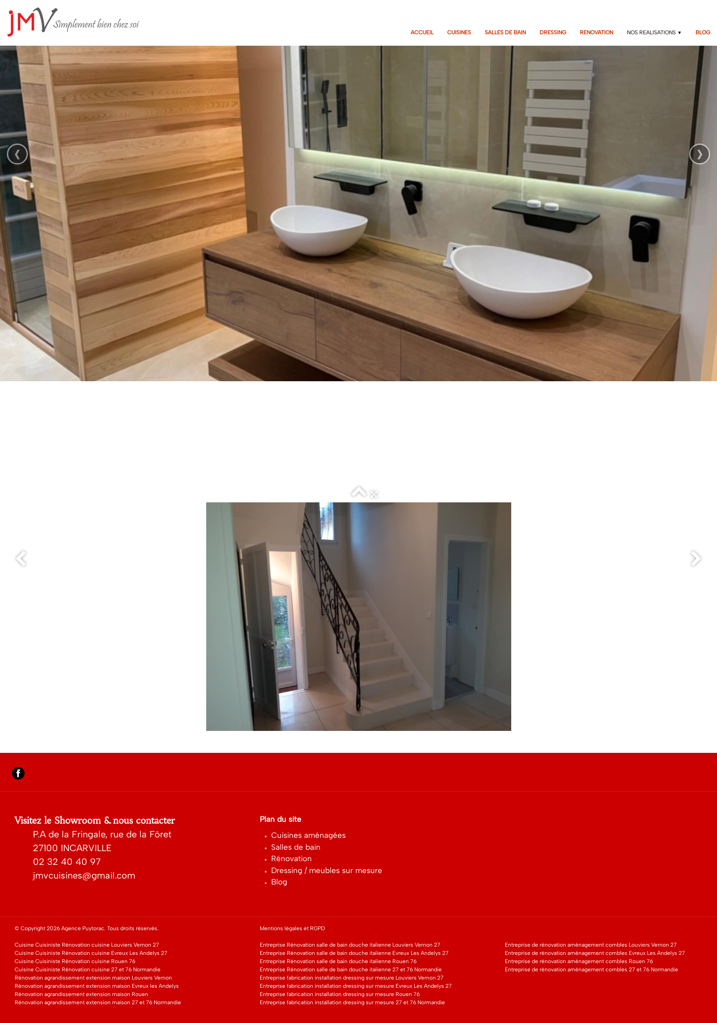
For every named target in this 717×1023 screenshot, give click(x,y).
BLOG (703, 32)
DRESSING (553, 32)
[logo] (79, 22)
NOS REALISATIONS (654, 32)
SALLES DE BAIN (505, 32)
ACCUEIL (422, 32)
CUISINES (459, 32)
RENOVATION (596, 32)
